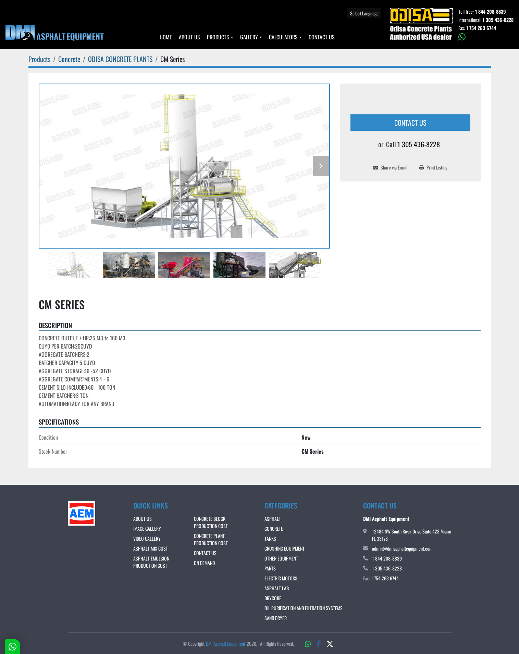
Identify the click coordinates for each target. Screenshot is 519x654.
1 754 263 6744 (481, 28)
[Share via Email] (393, 167)
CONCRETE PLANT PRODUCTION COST (211, 539)
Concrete (273, 528)
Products (218, 37)
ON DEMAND (204, 562)
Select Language (364, 13)
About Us (189, 37)
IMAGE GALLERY (147, 528)
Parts (270, 568)
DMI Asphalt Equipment (225, 643)
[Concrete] (69, 59)
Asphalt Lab (276, 588)
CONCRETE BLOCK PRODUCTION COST (211, 522)
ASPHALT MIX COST (150, 548)
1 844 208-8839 (490, 11)
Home (166, 37)
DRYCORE (272, 598)
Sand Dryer (275, 617)
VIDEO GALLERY (147, 538)
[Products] (39, 59)
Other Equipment (281, 558)
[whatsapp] (486, 37)
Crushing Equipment (284, 548)
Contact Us (322, 37)
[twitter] (329, 643)
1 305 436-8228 (498, 19)
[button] (220, 37)
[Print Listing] (433, 167)
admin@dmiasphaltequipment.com (402, 548)
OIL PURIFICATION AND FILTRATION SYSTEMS (303, 608)
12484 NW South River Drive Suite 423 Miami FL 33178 (411, 535)
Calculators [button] (283, 37)
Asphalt (272, 518)
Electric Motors (280, 578)
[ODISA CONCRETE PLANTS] (120, 59)
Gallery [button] (249, 37)
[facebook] (319, 643)
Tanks (270, 538)
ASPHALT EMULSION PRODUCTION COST (151, 562)
